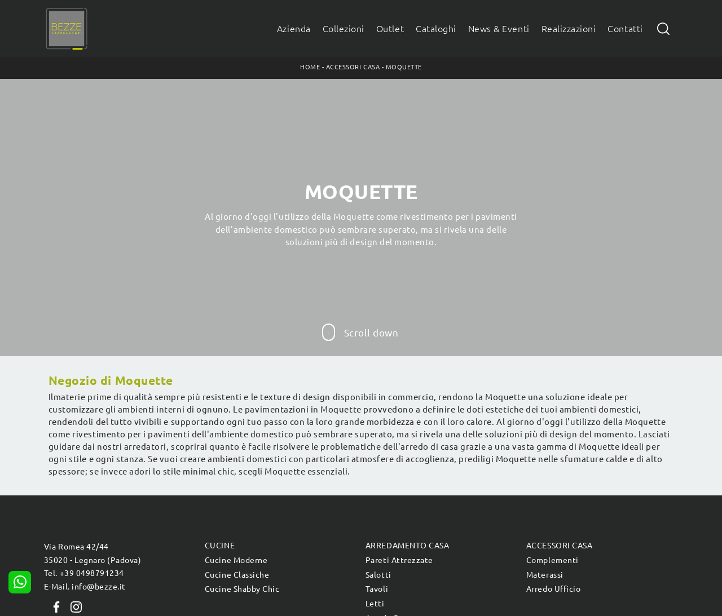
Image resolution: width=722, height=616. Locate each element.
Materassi (544, 574)
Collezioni (343, 29)
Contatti (624, 29)
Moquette (404, 67)
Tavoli (377, 588)
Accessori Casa (353, 67)
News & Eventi (499, 29)
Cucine (220, 545)
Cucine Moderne (236, 560)
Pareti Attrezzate (399, 560)
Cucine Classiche (237, 574)
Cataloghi (436, 29)
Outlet (390, 29)
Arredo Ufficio (553, 588)
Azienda (294, 29)
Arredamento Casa (407, 545)
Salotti (378, 574)
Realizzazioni (569, 29)
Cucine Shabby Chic (242, 588)
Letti (375, 603)
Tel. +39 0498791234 (84, 573)
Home (310, 67)
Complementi (552, 560)
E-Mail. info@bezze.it (85, 586)
